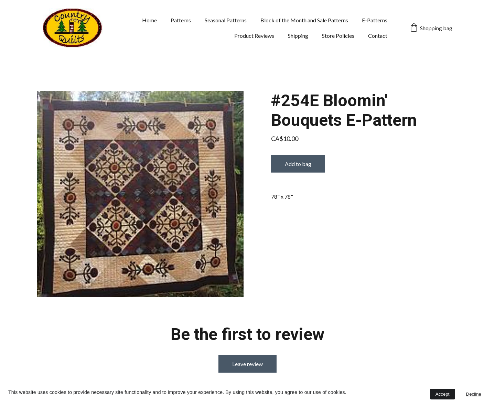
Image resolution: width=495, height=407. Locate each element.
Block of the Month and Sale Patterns (304, 20)
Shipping (298, 35)
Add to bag (298, 164)
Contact (377, 35)
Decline (473, 394)
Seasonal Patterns (226, 20)
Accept (442, 394)
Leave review (247, 364)
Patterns (181, 20)
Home (149, 20)
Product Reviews (254, 35)
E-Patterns (374, 20)
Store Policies (338, 35)
